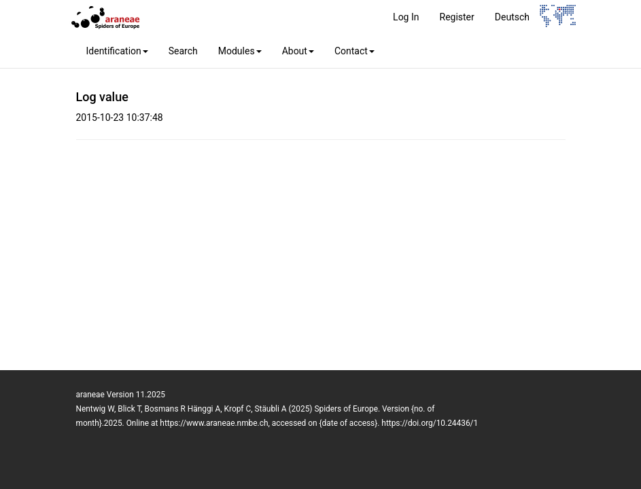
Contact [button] (354, 51)
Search (183, 51)
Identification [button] (117, 51)
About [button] (298, 51)
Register (457, 17)
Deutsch (512, 17)
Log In (406, 17)
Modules (240, 51)
